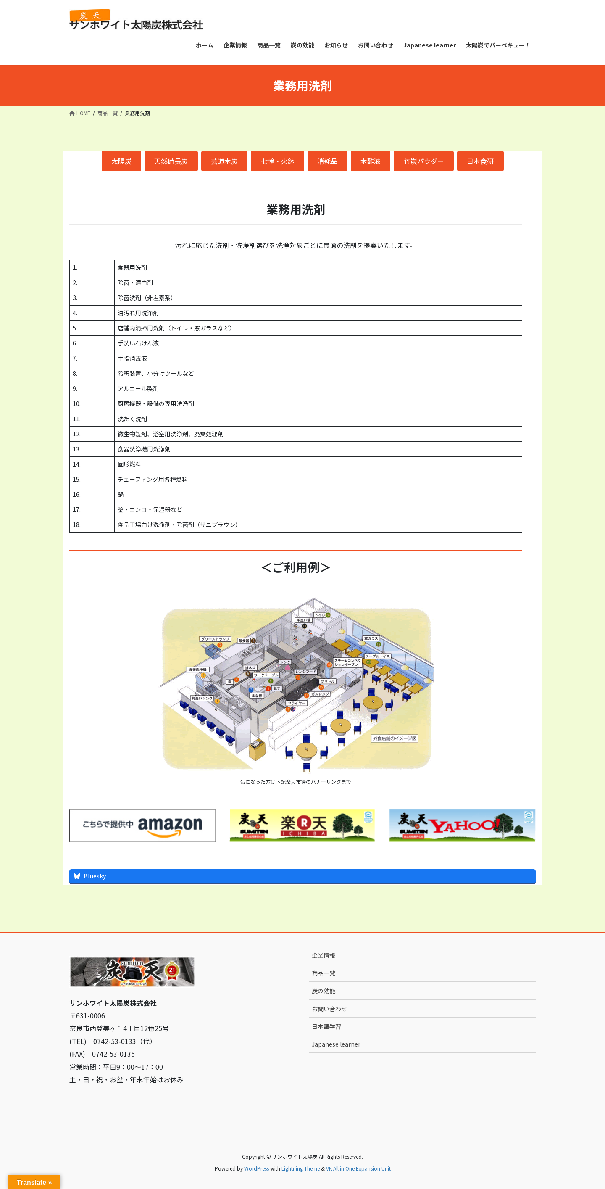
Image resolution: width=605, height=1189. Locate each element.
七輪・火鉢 (278, 161)
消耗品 (327, 161)
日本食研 (480, 161)
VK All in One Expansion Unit (358, 1168)
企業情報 (323, 955)
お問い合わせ (329, 1008)
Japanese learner (336, 1044)
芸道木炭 (224, 161)
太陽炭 (121, 161)
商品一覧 (323, 973)
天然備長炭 (171, 161)
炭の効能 (323, 990)
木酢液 (370, 161)
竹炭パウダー (424, 161)
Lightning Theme (300, 1168)
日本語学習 (326, 1026)
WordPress (256, 1168)
